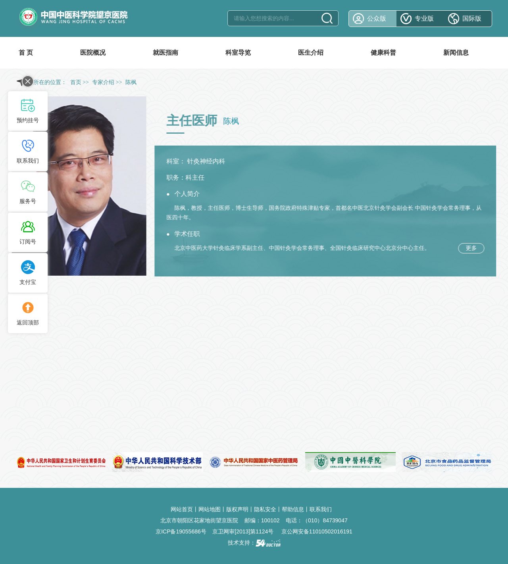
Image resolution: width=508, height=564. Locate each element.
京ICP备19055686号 (181, 531)
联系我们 (321, 509)
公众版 (376, 18)
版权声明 (237, 509)
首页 (75, 82)
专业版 (424, 18)
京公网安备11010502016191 (316, 531)
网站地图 (209, 509)
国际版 (471, 18)
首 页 (26, 52)
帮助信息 (293, 509)
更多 (472, 248)
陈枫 (181, 208)
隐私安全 (265, 509)
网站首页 (182, 509)
